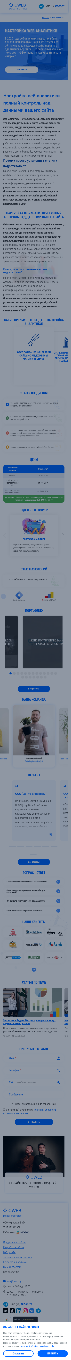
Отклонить (18, 1353)
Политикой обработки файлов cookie (37, 1346)
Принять (52, 1353)
